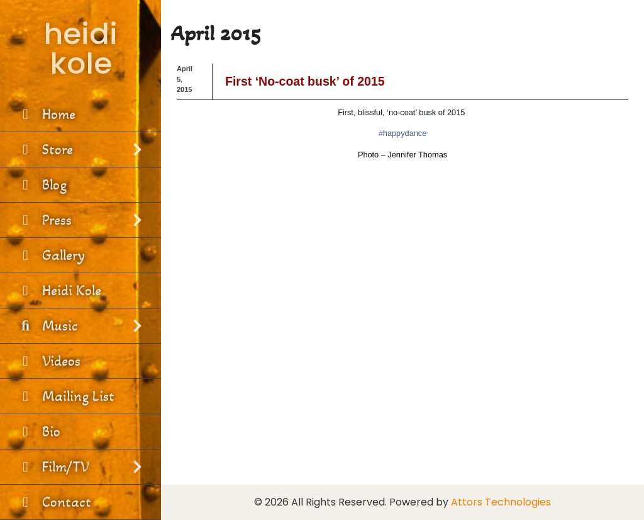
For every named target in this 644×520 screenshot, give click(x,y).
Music (80, 325)
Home (45, 114)
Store (80, 149)
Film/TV (80, 466)
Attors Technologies (501, 502)
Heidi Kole (58, 290)
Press (80, 220)
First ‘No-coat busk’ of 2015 (305, 81)
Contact (53, 502)
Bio (38, 431)
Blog (41, 184)
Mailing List (65, 396)
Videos (48, 361)
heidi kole (80, 48)
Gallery (50, 255)
